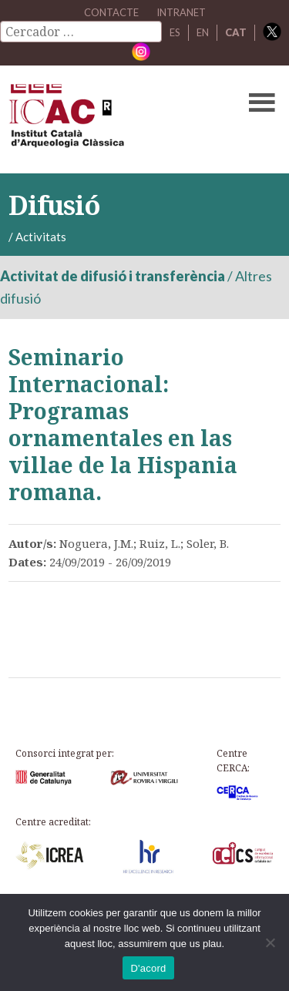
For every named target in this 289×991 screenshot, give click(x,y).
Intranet (181, 12)
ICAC (115, 119)
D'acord (148, 968)
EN (203, 32)
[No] (269, 942)
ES (175, 32)
